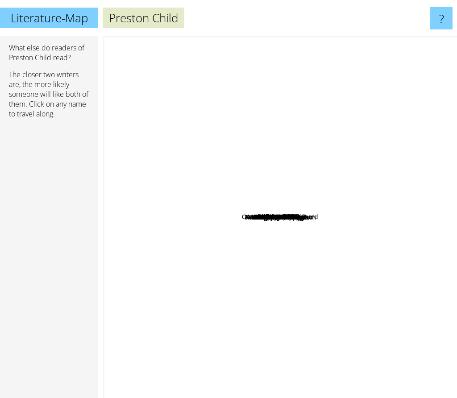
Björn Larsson (269, 243)
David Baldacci (202, 170)
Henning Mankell (368, 328)
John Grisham (311, 94)
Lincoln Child (235, 284)
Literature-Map (49, 18)
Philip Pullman (143, 272)
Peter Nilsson (244, 185)
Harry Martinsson (303, 174)
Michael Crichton (390, 213)
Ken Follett (386, 183)
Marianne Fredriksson (260, 161)
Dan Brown (378, 249)
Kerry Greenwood (184, 275)
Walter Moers (255, 119)
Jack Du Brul (218, 249)
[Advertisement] (49, 262)
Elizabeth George (169, 212)
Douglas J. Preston (278, 295)
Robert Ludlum (312, 339)
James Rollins (326, 187)
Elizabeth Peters (192, 257)
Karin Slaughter (334, 116)
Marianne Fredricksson (282, 264)
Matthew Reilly (266, 303)
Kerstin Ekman (229, 172)
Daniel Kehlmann (294, 149)
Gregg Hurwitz (184, 228)
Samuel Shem (207, 217)
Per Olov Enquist (235, 275)
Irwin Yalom (321, 259)
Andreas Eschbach (360, 226)
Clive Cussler (345, 172)
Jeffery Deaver (316, 132)
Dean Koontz (235, 98)
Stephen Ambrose (300, 313)
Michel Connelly (299, 328)
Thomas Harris (281, 71)
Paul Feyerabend (215, 265)
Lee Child (249, 145)
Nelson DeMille (358, 202)
